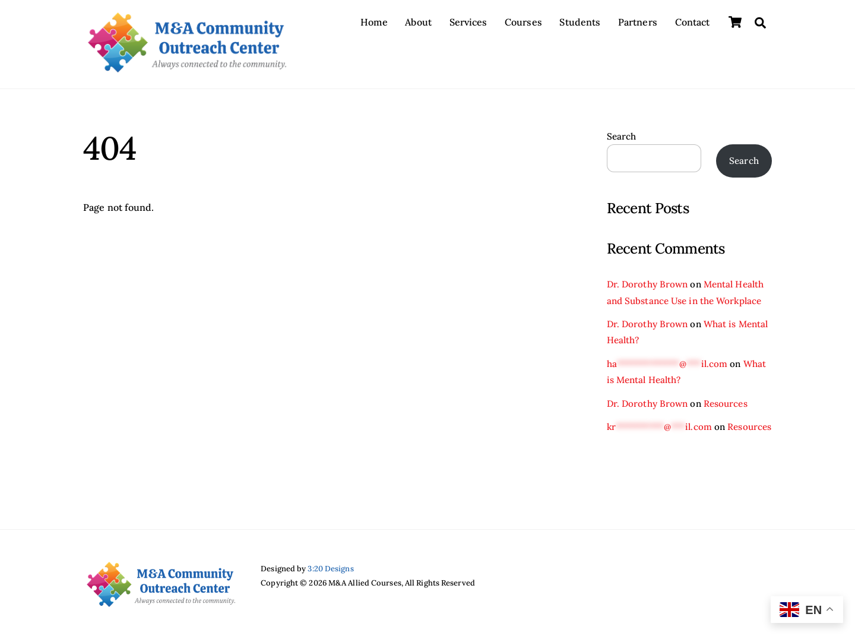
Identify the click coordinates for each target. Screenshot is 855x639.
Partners (637, 22)
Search (621, 136)
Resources (726, 403)
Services (468, 22)
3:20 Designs (330, 569)
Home (373, 22)
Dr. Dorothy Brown (647, 284)
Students (579, 22)
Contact (692, 22)
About (418, 22)
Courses (523, 22)
